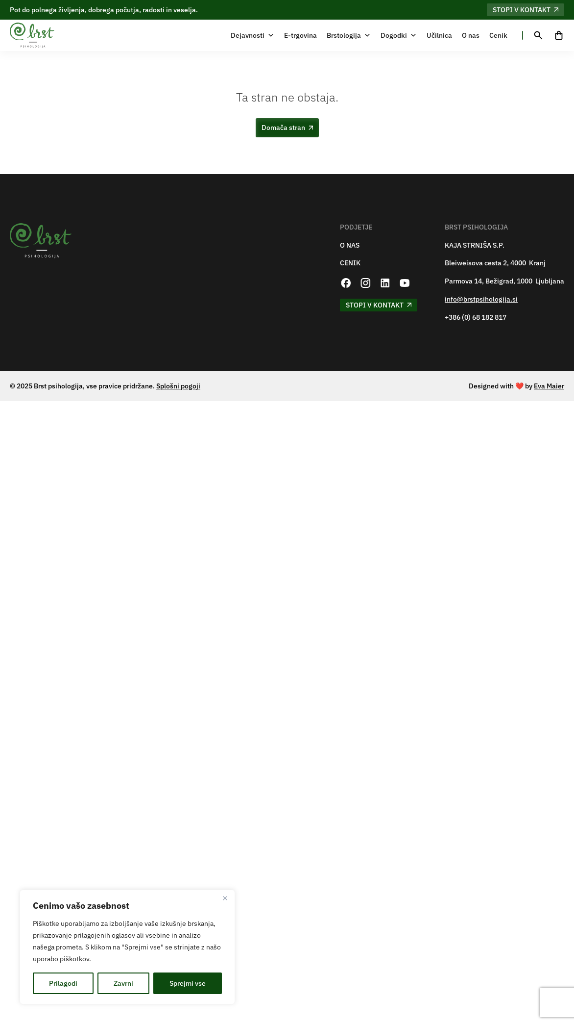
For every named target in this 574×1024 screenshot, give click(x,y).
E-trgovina (300, 35)
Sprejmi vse (187, 983)
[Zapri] (225, 898)
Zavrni (123, 983)
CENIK (350, 263)
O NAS (349, 245)
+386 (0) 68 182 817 (475, 317)
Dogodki (399, 35)
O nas (470, 35)
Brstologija (349, 35)
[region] (127, 947)
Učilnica (439, 35)
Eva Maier (549, 386)
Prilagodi (63, 983)
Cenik (498, 35)
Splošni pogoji (178, 386)
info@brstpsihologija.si (481, 299)
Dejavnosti (252, 35)
